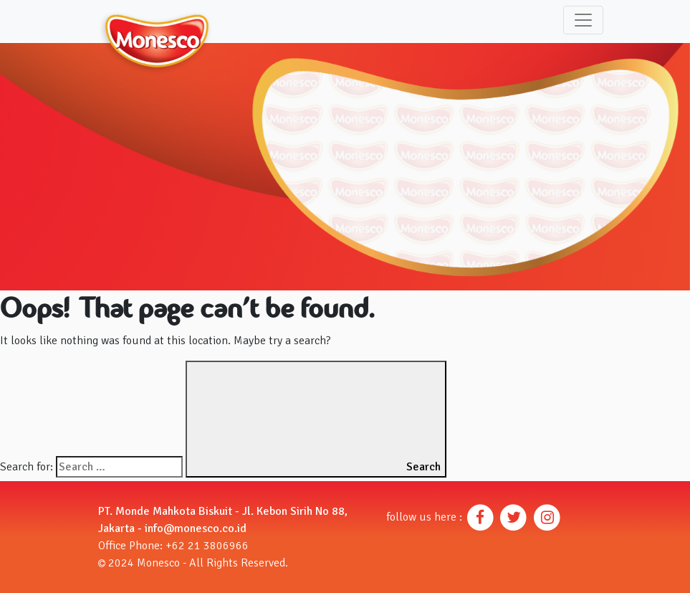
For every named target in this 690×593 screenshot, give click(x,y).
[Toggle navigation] (583, 20)
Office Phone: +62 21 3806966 (173, 546)
